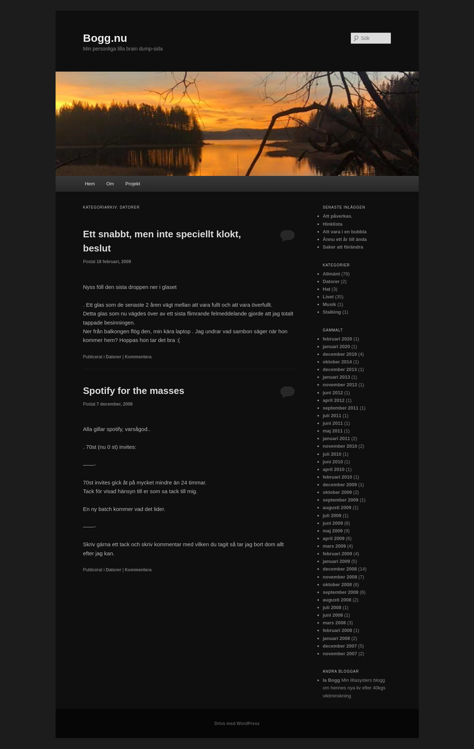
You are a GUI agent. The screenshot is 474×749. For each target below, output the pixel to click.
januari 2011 (336, 438)
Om (110, 183)
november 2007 (340, 653)
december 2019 (340, 354)
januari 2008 (336, 638)
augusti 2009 (337, 507)
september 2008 (340, 592)
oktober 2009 (337, 492)
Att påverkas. (338, 216)
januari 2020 (336, 346)
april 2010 (334, 469)
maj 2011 (333, 431)
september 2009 (340, 500)
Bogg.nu (105, 38)
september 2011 (340, 408)
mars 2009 (334, 546)
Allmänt (331, 274)
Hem (90, 183)
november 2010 (340, 446)
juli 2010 (332, 454)
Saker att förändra (343, 247)
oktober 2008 (337, 584)
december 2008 (340, 569)
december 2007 (340, 646)
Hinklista (333, 224)
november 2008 (340, 577)
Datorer (113, 356)
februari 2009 (337, 553)
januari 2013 (336, 377)
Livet (328, 296)
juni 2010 (333, 461)
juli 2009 (332, 515)
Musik (329, 304)
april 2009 (334, 538)
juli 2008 (332, 607)
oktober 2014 (337, 362)
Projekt (132, 183)
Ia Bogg (331, 680)
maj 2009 (333, 530)
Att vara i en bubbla (345, 231)
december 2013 (340, 369)
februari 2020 (337, 339)
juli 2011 (332, 415)
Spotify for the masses (134, 390)
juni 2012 (333, 392)
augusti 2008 (337, 600)
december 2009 (340, 484)
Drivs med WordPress (237, 723)
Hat (327, 289)
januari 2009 (336, 561)
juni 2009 (333, 523)
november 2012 (340, 384)
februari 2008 (337, 630)
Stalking (332, 312)
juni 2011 (333, 423)
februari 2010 (337, 477)
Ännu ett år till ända (345, 239)
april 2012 (334, 400)
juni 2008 (333, 615)
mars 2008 (334, 622)
